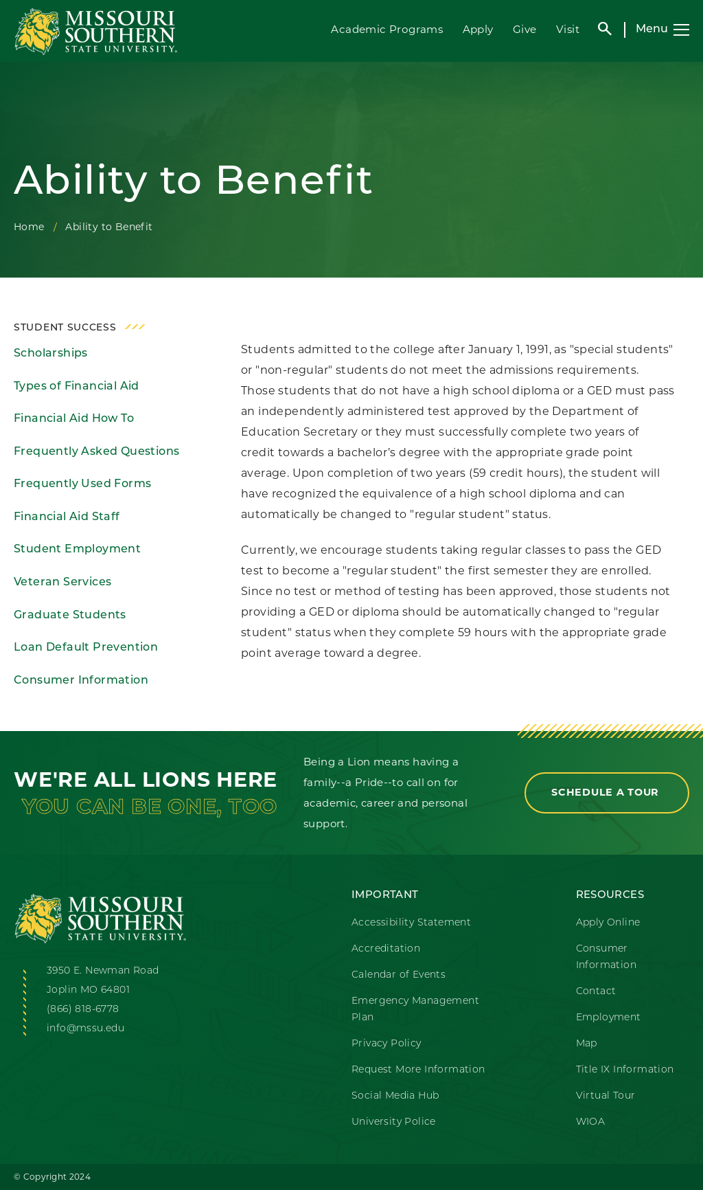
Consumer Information (81, 680)
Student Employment (77, 549)
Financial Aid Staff (67, 517)
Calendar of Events (399, 975)
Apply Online (608, 923)
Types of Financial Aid (76, 386)
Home (29, 227)
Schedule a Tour (606, 792)
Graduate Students (70, 615)
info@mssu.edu (85, 1029)
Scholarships (51, 353)
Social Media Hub (395, 1096)
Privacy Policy (387, 1044)
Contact (596, 992)
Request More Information (418, 1070)
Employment (608, 1018)
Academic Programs (387, 29)
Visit (567, 29)
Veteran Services (62, 582)
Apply (478, 29)
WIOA (591, 1122)
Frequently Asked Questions (96, 452)
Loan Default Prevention (86, 647)
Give (525, 29)
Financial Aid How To (74, 419)
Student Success (65, 328)
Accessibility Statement (411, 923)
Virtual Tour (606, 1096)
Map (586, 1044)
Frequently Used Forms (82, 484)
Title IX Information (625, 1070)
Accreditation (386, 949)
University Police (394, 1122)
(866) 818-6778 (83, 1009)
